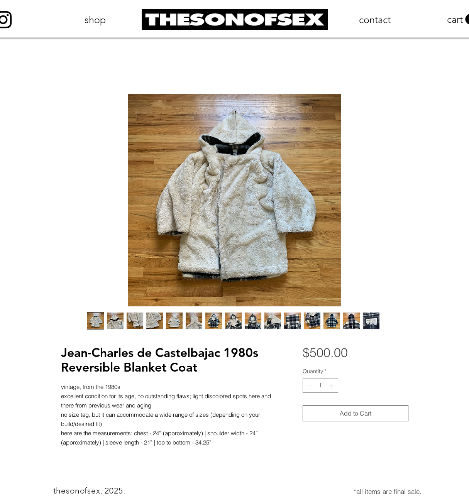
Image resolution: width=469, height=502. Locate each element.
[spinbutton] (320, 385)
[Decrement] (308, 385)
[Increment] (332, 385)
